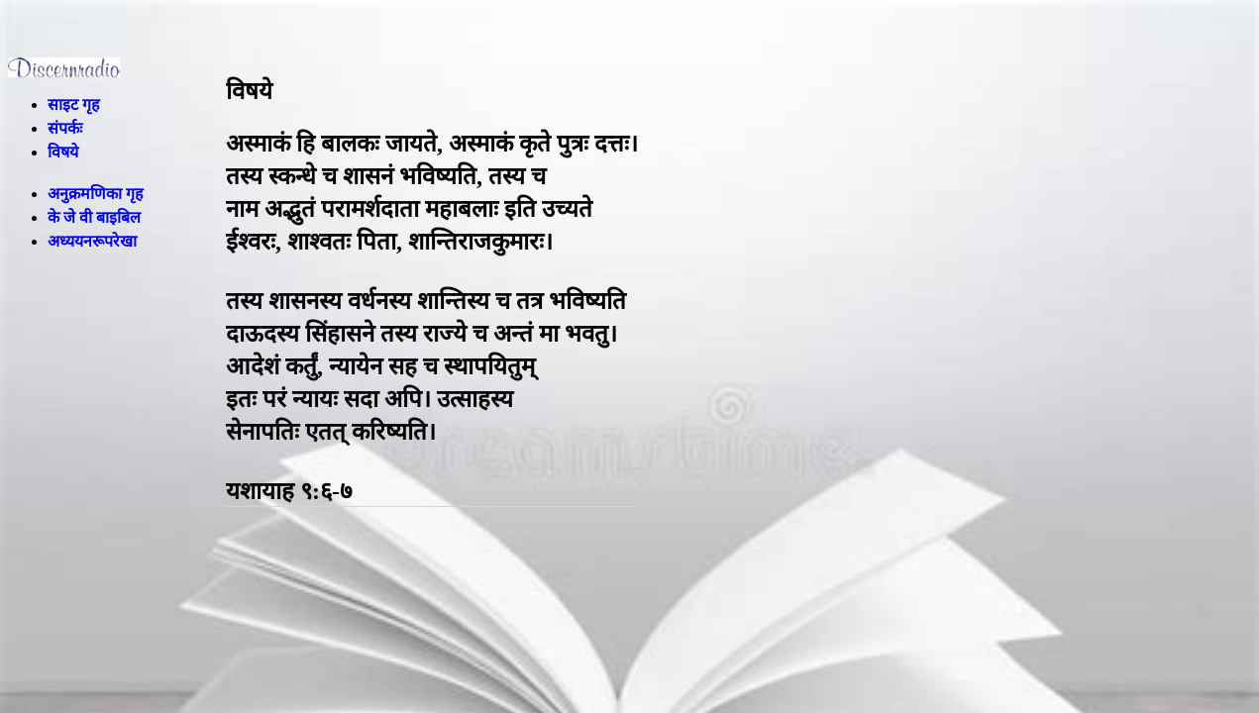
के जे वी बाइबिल (94, 217)
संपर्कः (65, 128)
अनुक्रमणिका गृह (96, 193)
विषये (63, 152)
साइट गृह (74, 104)
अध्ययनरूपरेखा (92, 241)
